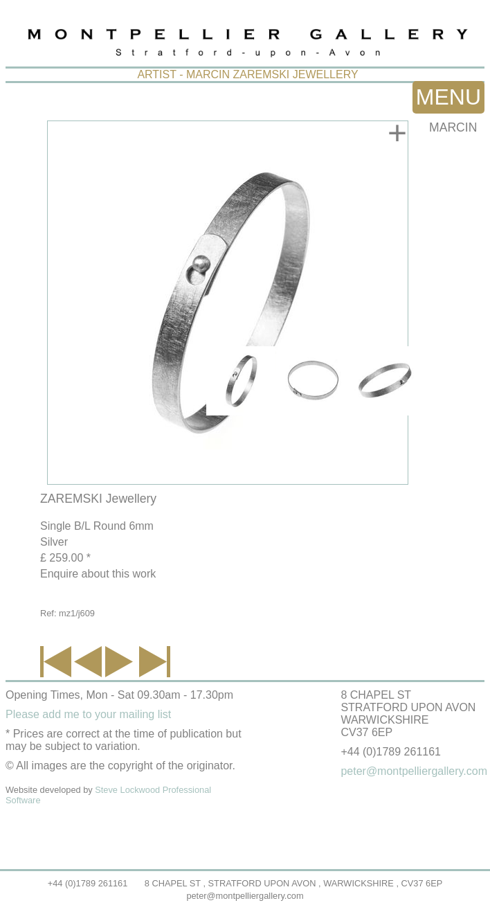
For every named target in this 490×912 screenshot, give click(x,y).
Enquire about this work (98, 574)
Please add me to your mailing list (88, 714)
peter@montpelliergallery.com (244, 896)
